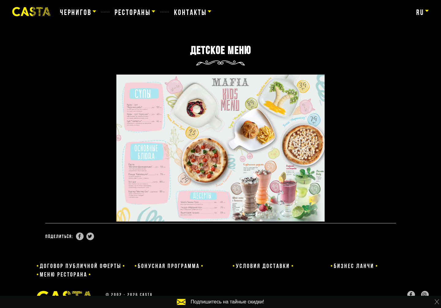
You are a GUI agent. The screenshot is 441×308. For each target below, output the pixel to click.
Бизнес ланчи (333, 265)
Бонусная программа (177, 265)
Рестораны (133, 12)
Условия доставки (260, 265)
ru (420, 12)
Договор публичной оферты (80, 265)
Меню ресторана (402, 265)
